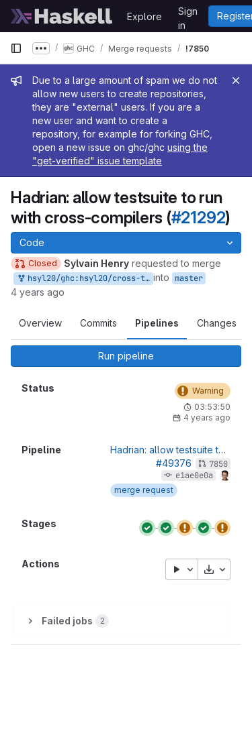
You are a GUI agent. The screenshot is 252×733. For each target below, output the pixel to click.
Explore (144, 16)
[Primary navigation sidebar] (16, 48)
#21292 (198, 217)
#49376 (174, 463)
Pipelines (157, 323)
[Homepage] (61, 16)
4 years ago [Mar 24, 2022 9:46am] (38, 292)
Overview (40, 323)
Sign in (188, 13)
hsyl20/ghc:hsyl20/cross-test (84, 278)
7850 (218, 464)
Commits (98, 323)
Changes (217, 323)
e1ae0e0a (194, 475)
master (189, 278)
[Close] (236, 80)
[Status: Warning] (202, 391)
